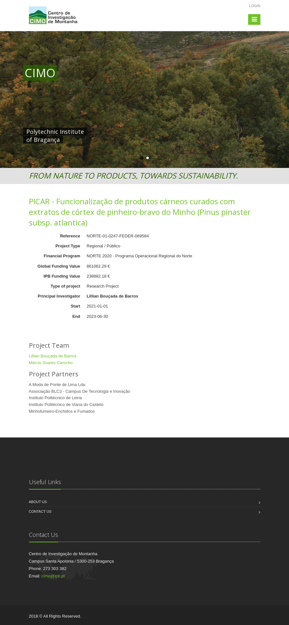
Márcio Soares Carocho (51, 362)
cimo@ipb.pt (53, 576)
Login (254, 6)
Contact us (40, 511)
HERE (157, 131)
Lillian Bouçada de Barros (53, 356)
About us (38, 502)
